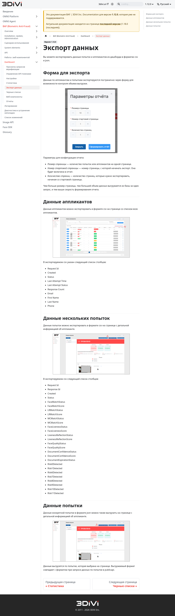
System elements (12, 47)
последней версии (110, 23)
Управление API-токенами (18, 73)
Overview (9, 31)
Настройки (11, 78)
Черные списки (13, 92)
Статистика (11, 83)
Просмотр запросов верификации (15, 68)
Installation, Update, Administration (14, 37)
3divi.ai (103, 4)
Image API (8, 122)
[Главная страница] (45, 36)
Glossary (7, 132)
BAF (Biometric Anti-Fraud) (16, 26)
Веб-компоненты (14, 96)
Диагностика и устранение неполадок (17, 111)
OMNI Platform (11, 16)
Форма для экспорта (155, 14)
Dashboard (9, 62)
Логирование (11, 106)
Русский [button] (163, 4)
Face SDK (7, 127)
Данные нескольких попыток (158, 22)
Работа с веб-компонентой (17, 57)
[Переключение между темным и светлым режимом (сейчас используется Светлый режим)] (112, 4)
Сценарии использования (17, 43)
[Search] (129, 4)
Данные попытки (153, 26)
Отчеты (9, 101)
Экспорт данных (14, 87)
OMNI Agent (9, 21)
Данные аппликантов (155, 18)
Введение (8, 11)
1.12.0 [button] (148, 4)
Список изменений (13, 117)
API (6, 52)
